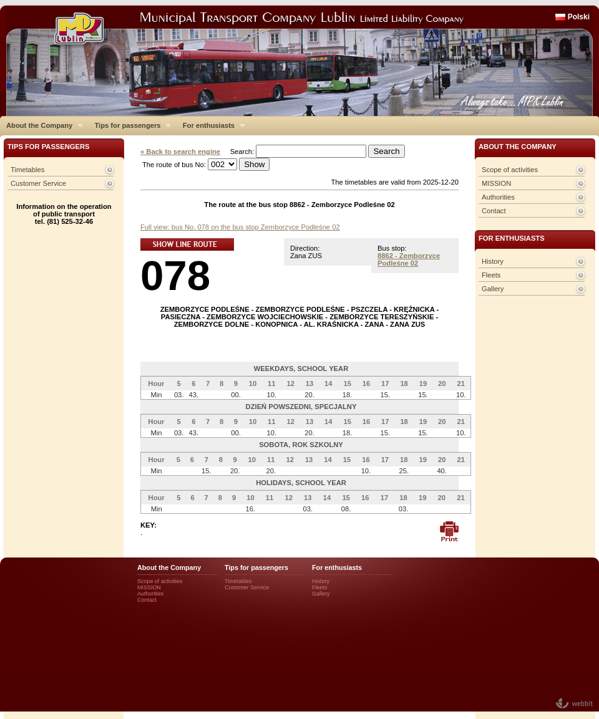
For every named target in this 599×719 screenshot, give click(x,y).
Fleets (491, 275)
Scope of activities (510, 169)
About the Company (41, 125)
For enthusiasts (211, 125)
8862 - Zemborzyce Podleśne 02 (408, 259)
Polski (579, 16)
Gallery (493, 288)
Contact (494, 211)
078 (175, 275)
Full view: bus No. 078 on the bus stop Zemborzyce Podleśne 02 (240, 227)
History (493, 261)
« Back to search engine (180, 151)
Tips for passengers (129, 125)
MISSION (496, 183)
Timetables (27, 169)
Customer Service (38, 183)
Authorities (498, 197)
